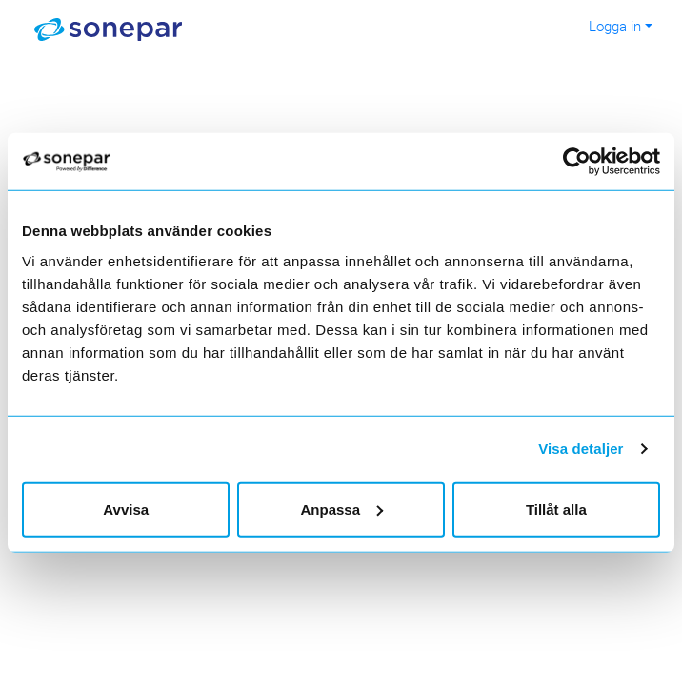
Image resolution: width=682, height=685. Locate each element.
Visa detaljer (580, 448)
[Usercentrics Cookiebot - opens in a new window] (588, 161)
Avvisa (126, 508)
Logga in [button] (615, 25)
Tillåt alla (556, 508)
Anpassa (341, 508)
